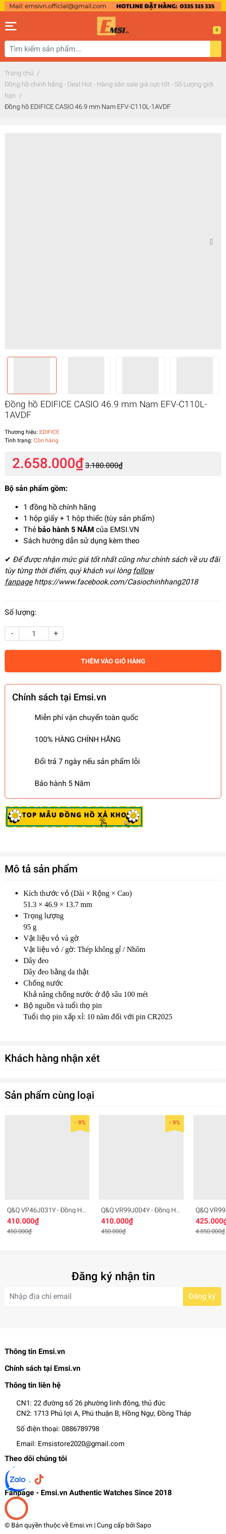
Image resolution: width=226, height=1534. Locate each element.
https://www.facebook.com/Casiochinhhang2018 (116, 581)
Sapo (143, 1525)
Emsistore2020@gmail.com (81, 1444)
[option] (113, 241)
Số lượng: (20, 612)
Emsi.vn (81, 1525)
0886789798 (80, 1429)
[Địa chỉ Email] (113, 1296)
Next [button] (211, 241)
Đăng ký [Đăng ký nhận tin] (202, 1296)
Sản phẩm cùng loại (50, 1095)
